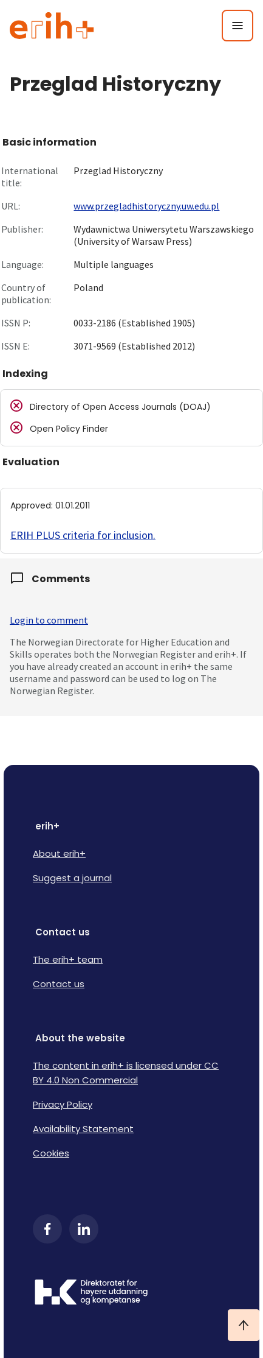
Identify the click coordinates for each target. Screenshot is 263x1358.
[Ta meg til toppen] (243, 1325)
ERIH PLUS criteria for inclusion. (82, 535)
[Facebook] (47, 1229)
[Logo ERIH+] (52, 25)
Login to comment (49, 620)
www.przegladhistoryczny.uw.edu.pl (146, 206)
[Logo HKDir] (131, 1293)
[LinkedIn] (83, 1229)
